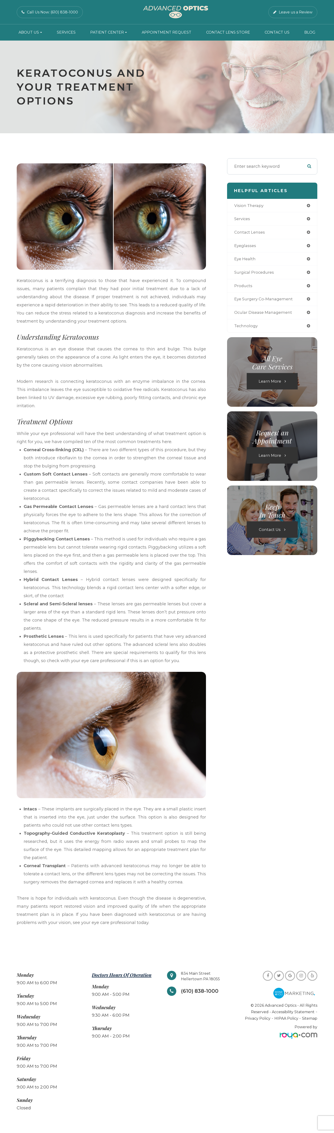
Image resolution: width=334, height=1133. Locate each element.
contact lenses (250, 233)
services (242, 219)
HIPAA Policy (286, 1018)
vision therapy (249, 205)
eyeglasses (245, 246)
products (243, 287)
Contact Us (277, 32)
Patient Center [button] (108, 32)
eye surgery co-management (265, 301)
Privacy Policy (257, 1018)
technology (246, 328)
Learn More (269, 384)
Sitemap (309, 1018)
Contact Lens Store (228, 32)
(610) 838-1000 (201, 991)
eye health (245, 260)
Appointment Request (166, 32)
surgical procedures (255, 274)
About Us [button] (30, 32)
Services (66, 32)
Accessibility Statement (293, 1012)
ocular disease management (264, 315)
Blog (309, 32)
